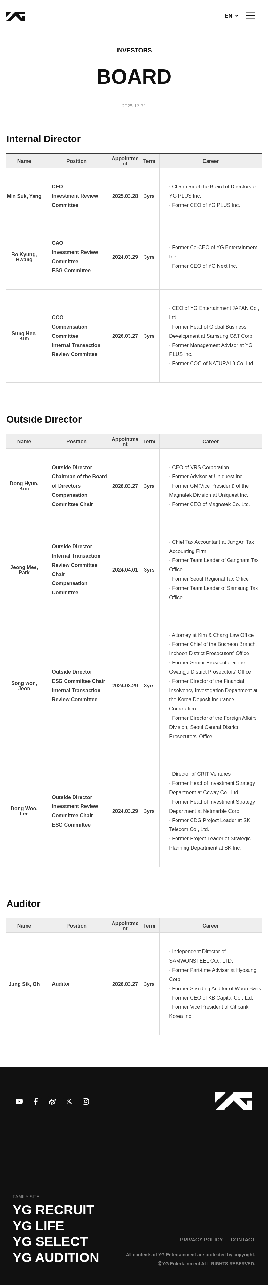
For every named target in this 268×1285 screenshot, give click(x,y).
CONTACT (243, 1239)
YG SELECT (50, 1241)
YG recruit (53, 1209)
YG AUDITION (56, 1257)
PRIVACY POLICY (201, 1239)
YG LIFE (38, 1225)
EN (228, 15)
